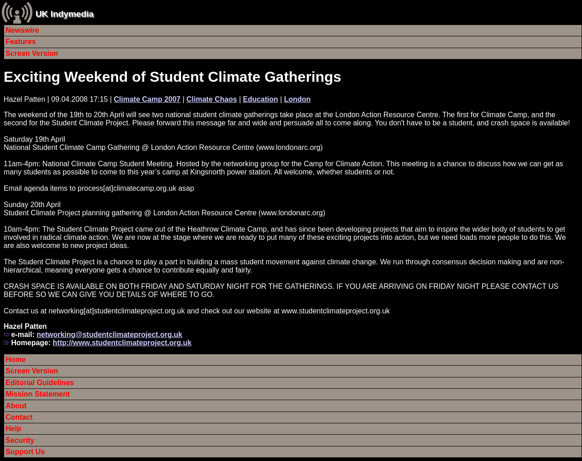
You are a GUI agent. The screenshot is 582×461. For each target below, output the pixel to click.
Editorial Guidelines (39, 383)
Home (15, 359)
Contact (19, 417)
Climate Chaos (211, 99)
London (297, 99)
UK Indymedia (64, 14)
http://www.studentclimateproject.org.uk (122, 343)
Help (13, 428)
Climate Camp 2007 (147, 99)
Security (19, 440)
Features (20, 41)
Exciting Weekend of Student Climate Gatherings (172, 77)
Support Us (25, 452)
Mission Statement (37, 394)
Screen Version (31, 53)
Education (260, 99)
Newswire (22, 30)
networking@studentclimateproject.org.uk (109, 334)
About (15, 406)
